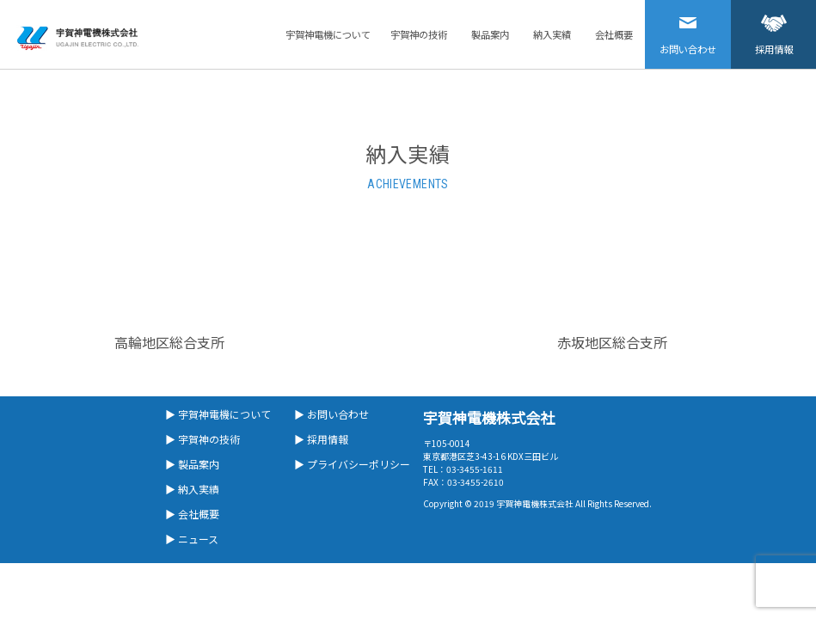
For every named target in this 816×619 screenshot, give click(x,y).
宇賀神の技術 (418, 34)
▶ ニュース (191, 538)
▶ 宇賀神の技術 (202, 439)
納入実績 (552, 34)
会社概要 (614, 34)
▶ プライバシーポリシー (352, 464)
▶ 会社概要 (192, 513)
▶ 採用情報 (321, 439)
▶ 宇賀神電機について (218, 414)
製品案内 (490, 34)
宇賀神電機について (328, 34)
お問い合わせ (688, 28)
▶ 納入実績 (192, 488)
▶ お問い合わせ (331, 414)
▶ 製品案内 (192, 464)
